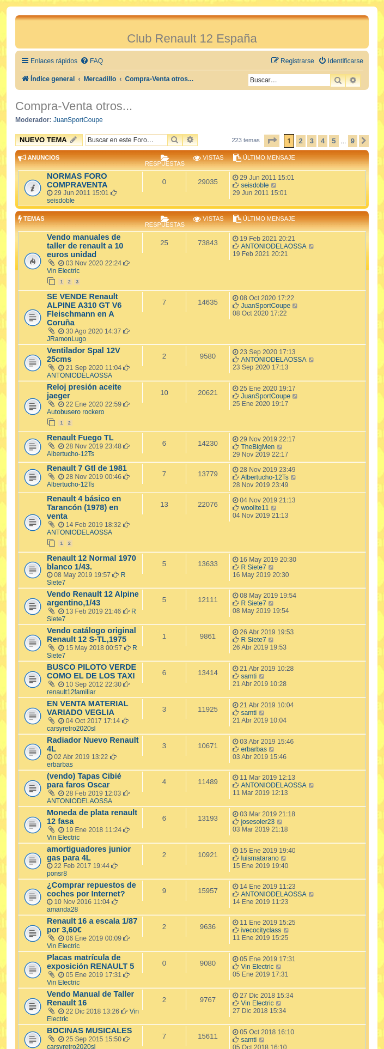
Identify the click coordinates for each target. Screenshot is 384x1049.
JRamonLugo (66, 339)
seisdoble (61, 200)
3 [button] (312, 141)
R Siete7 (253, 567)
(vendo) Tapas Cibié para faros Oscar (84, 780)
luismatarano (259, 858)
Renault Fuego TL (80, 437)
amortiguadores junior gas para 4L (89, 853)
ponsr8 (57, 873)
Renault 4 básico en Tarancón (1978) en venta (84, 507)
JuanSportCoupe (78, 120)
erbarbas (60, 764)
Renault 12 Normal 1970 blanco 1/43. (91, 562)
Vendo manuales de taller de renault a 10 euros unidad (85, 246)
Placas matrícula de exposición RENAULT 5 (90, 962)
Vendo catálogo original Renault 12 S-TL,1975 (91, 635)
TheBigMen (258, 447)
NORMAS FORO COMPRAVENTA (77, 180)
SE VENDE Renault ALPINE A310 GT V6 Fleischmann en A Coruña (84, 309)
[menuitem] (91, 61)
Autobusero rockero (76, 412)
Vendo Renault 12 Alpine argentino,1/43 (93, 598)
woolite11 (255, 508)
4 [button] (323, 141)
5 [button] (334, 141)
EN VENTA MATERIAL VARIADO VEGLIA (87, 708)
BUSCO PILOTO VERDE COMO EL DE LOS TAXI (91, 671)
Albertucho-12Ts (70, 454)
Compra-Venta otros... (73, 106)
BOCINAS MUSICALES (89, 1030)
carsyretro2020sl (71, 728)
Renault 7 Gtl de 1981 (87, 468)
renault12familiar (71, 692)
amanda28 (62, 909)
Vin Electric (63, 271)
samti (249, 676)
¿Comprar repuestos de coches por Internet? (91, 889)
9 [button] (353, 141)
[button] (271, 141)
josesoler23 (258, 822)
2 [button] (300, 141)
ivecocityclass (261, 930)
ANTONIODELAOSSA (273, 246)
